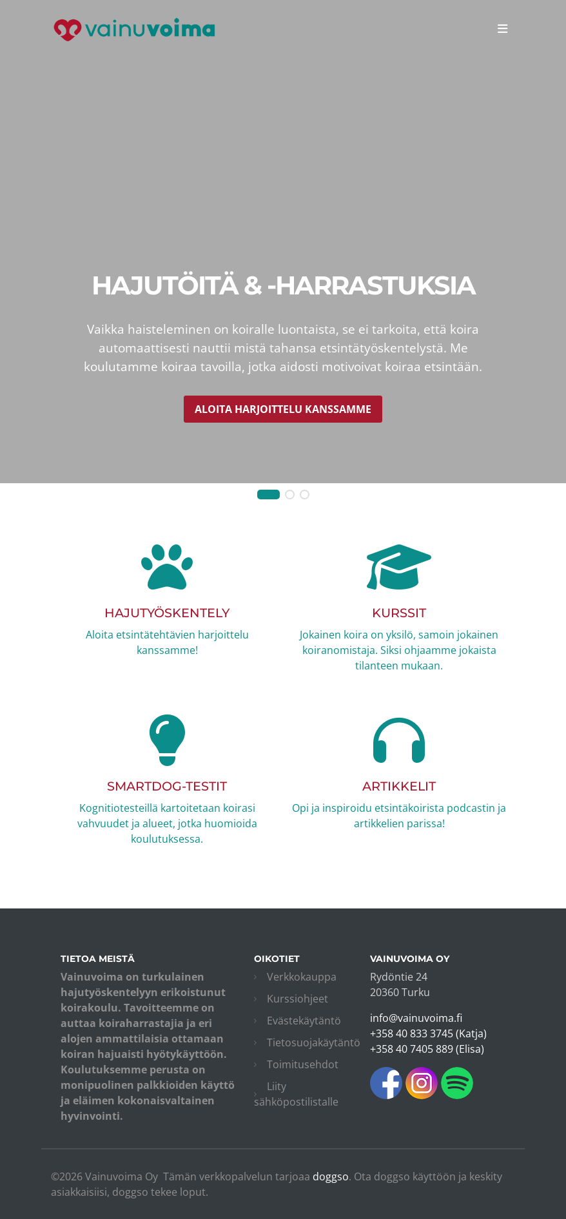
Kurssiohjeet (297, 999)
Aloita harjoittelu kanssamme (283, 409)
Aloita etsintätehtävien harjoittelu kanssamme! (167, 616)
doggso (331, 1176)
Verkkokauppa (302, 977)
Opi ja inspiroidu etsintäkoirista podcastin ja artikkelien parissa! (399, 789)
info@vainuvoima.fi (416, 1018)
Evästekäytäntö (304, 1020)
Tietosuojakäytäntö (313, 1042)
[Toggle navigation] (502, 28)
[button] (268, 495)
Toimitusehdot (302, 1064)
